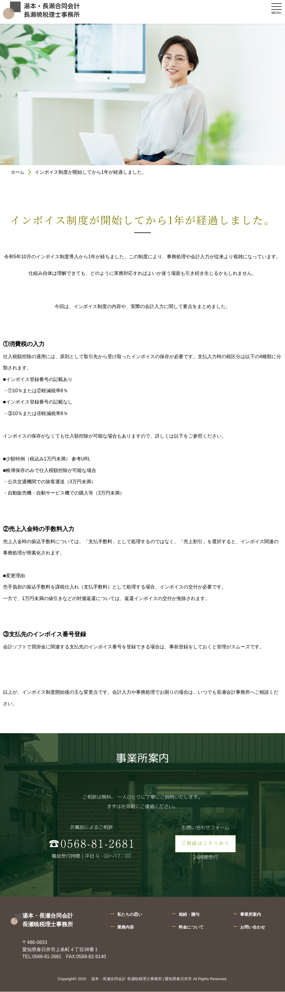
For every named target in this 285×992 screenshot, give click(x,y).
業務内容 (125, 927)
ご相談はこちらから (205, 844)
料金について (191, 927)
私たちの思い (129, 915)
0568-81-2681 (47, 957)
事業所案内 (250, 915)
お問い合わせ (252, 927)
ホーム (18, 172)
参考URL (81, 458)
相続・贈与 (189, 915)
